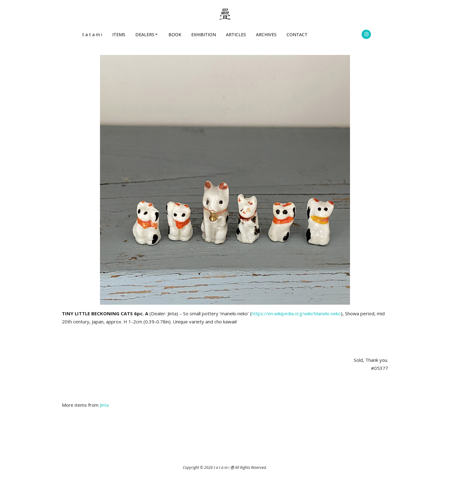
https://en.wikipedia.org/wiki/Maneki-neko (296, 313)
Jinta (104, 405)
